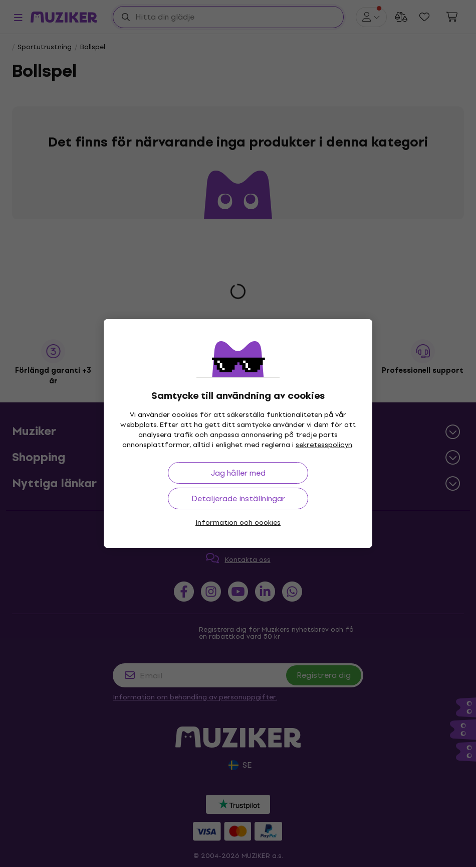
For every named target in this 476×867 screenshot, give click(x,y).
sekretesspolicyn (324, 445)
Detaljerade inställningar (238, 498)
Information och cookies (238, 522)
